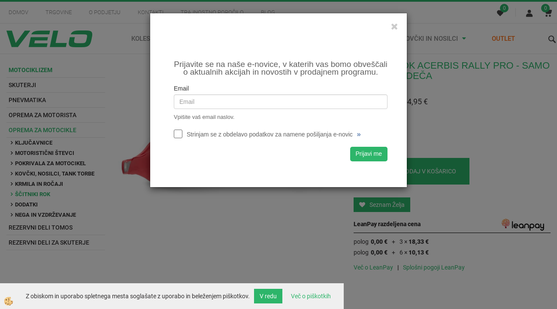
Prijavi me (369, 153)
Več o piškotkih (311, 296)
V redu (268, 296)
